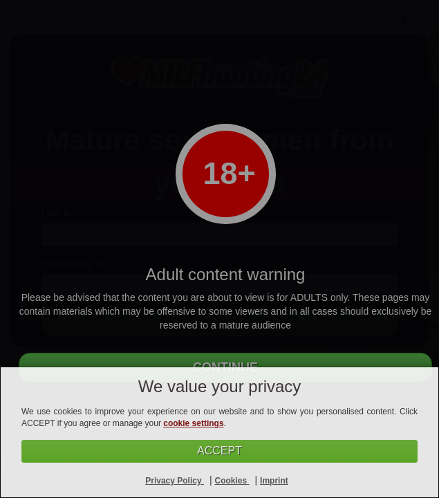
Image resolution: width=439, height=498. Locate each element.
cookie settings (193, 423)
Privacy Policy (174, 481)
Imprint (274, 481)
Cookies (232, 481)
